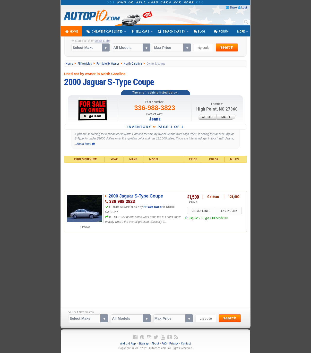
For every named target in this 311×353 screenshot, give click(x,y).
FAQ (164, 343)
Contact (186, 343)
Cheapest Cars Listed (104, 31)
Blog (199, 31)
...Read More (85, 144)
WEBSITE (207, 117)
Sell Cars (140, 31)
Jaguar (193, 218)
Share (233, 7)
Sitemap (143, 343)
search (226, 47)
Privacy (173, 343)
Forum (221, 31)
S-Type (205, 218)
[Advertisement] (155, 176)
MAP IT (225, 117)
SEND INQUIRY (228, 211)
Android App (128, 343)
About (155, 343)
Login (244, 7)
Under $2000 (220, 218)
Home (71, 31)
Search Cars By (171, 31)
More (241, 31)
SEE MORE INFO (200, 211)
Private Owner (153, 207)
